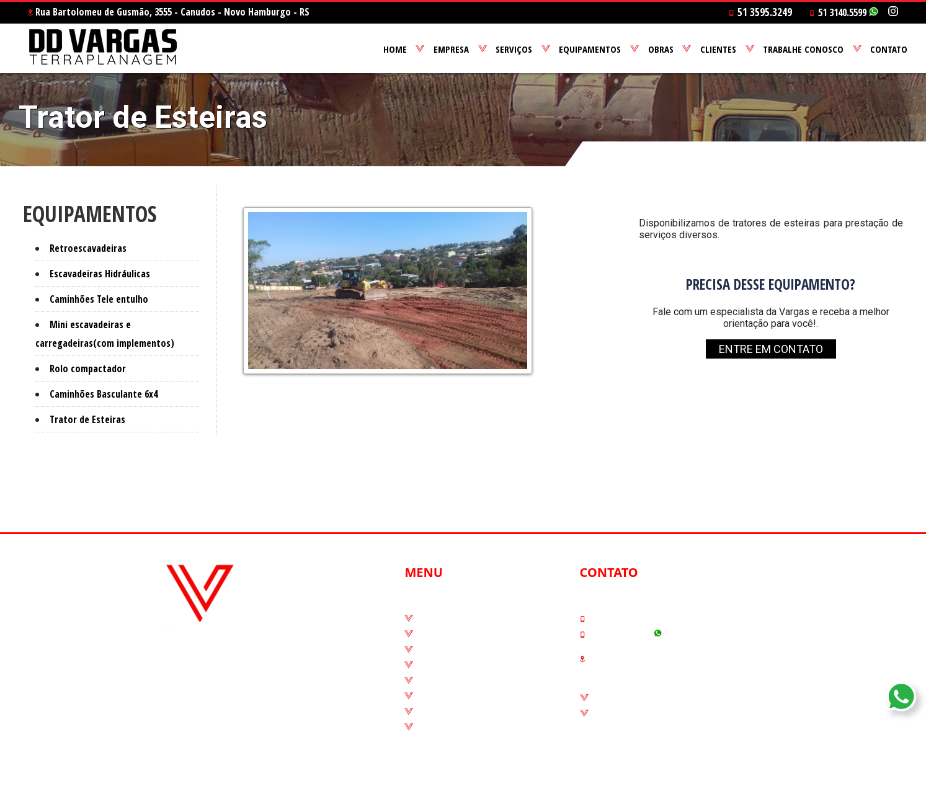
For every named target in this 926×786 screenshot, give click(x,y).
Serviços (436, 649)
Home (430, 618)
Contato (435, 727)
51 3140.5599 (843, 12)
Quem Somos (448, 634)
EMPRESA (451, 49)
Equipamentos (451, 665)
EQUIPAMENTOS (590, 49)
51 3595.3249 (615, 618)
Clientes (435, 696)
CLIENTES (718, 49)
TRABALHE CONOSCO (803, 49)
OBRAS (661, 49)
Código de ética (628, 713)
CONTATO (888, 49)
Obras (430, 680)
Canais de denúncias (640, 698)
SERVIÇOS (514, 49)
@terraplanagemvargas (209, 701)
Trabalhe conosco (458, 711)
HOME (395, 49)
